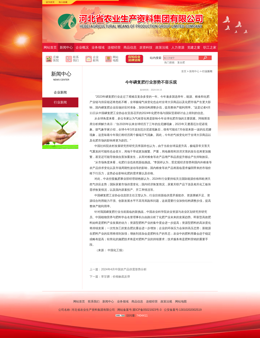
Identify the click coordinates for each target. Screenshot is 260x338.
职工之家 (209, 47)
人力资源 (177, 47)
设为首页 (50, 2)
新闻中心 (66, 47)
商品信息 (130, 47)
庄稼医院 (56, 59)
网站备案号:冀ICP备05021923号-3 (139, 309)
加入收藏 (63, 2)
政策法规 (161, 47)
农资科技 (145, 47)
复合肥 (181, 62)
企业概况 (82, 47)
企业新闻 (60, 92)
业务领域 (98, 47)
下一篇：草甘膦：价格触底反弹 (110, 276)
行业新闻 (60, 102)
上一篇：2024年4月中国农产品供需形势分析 (118, 269)
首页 (183, 71)
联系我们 (76, 59)
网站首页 (50, 47)
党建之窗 (193, 47)
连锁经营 (114, 47)
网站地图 (115, 59)
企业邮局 (96, 59)
